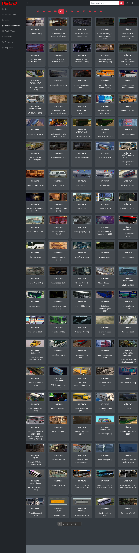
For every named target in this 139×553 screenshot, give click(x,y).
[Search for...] (104, 3)
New (5, 9)
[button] (128, 3)
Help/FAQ (7, 47)
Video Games (9, 14)
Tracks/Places (9, 31)
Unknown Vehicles (11, 25)
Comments (8, 42)
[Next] (92, 536)
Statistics (7, 36)
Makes (6, 20)
